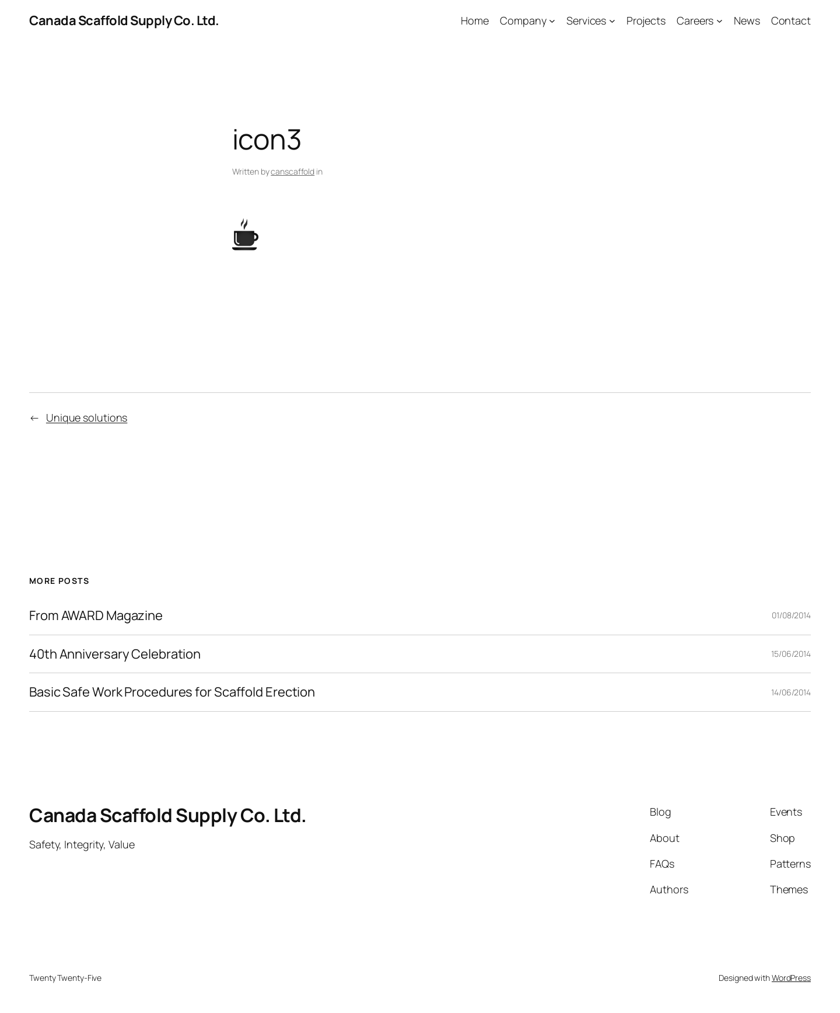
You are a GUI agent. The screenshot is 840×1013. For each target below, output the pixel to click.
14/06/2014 (791, 692)
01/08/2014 (791, 615)
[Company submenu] (552, 21)
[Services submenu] (612, 21)
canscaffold (292, 171)
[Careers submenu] (719, 21)
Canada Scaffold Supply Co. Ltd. (124, 20)
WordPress (791, 977)
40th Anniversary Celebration (115, 654)
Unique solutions (86, 417)
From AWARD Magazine (96, 615)
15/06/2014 (791, 653)
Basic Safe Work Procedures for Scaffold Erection (172, 692)
